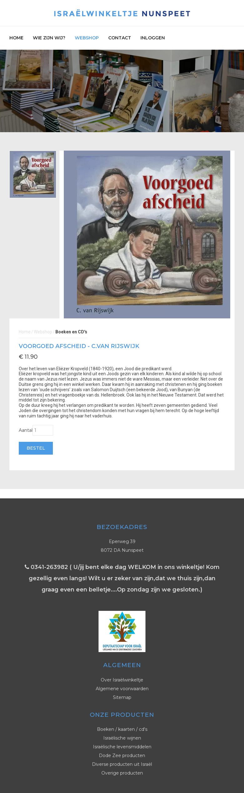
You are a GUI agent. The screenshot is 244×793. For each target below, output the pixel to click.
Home (16, 38)
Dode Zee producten (122, 755)
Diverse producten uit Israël (122, 764)
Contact (119, 38)
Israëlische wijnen (122, 738)
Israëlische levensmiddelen (122, 747)
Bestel (36, 448)
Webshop (87, 38)
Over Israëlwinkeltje (122, 680)
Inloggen (152, 38)
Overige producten (122, 773)
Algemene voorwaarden (122, 688)
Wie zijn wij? (49, 38)
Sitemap (122, 697)
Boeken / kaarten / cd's (122, 729)
